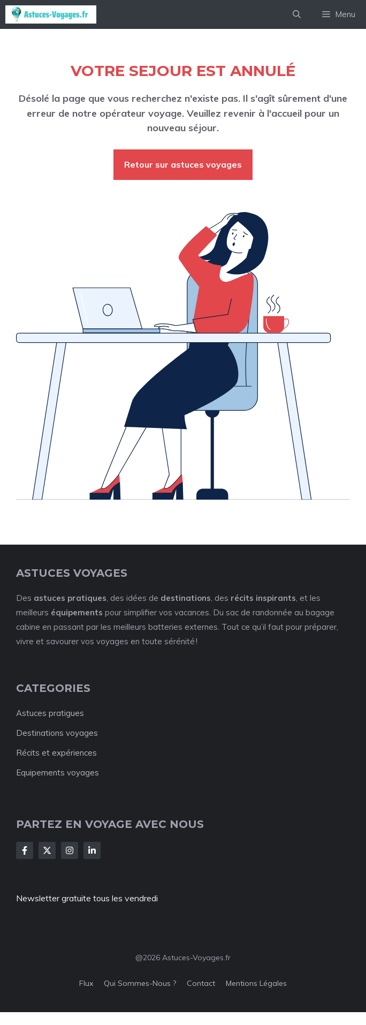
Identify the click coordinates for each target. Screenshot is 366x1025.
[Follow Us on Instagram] (69, 850)
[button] (296, 14)
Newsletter (37, 898)
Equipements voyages (57, 772)
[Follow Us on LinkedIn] (92, 850)
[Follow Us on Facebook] (24, 850)
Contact (201, 983)
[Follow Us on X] (47, 850)
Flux (86, 983)
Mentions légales (256, 983)
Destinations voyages (57, 733)
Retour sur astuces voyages (183, 164)
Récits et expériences (56, 753)
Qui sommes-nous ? (140, 983)
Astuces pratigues (50, 713)
